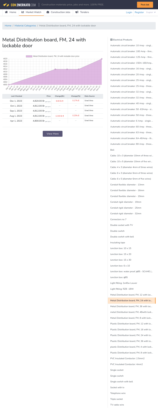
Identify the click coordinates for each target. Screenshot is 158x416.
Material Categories (25, 25)
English (151, 12)
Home (10, 12)
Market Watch (31, 12)
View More (53, 134)
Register (139, 12)
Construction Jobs (59, 12)
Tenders (82, 12)
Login (129, 12)
